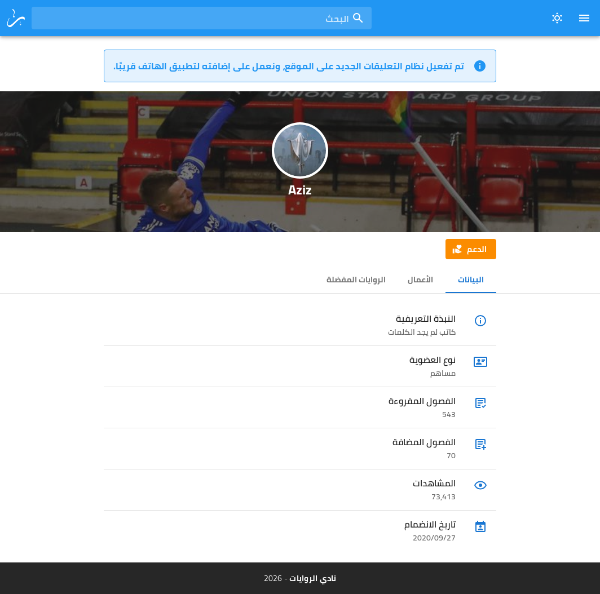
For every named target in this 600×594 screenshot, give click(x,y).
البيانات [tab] (471, 279)
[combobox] (202, 18)
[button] (470, 249)
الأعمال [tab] (420, 279)
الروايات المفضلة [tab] (356, 279)
